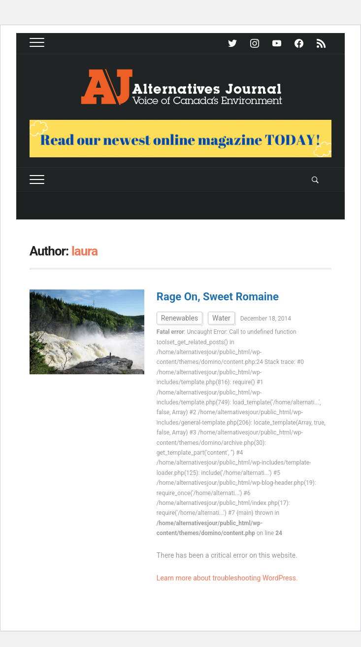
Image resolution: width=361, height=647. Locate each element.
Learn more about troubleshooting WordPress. (227, 578)
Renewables (179, 318)
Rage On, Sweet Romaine (218, 296)
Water (221, 318)
